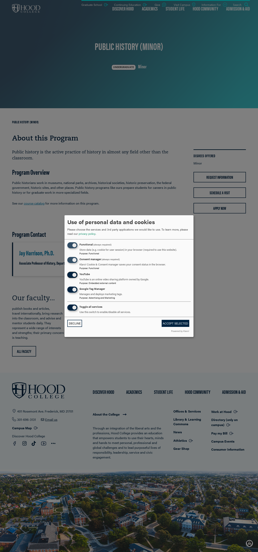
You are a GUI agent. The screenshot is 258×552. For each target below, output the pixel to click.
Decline (75, 323)
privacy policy (87, 234)
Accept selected (175, 323)
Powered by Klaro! (180, 331)
